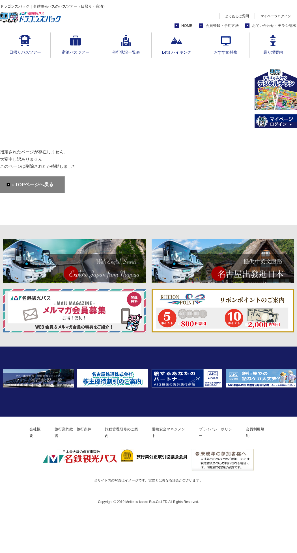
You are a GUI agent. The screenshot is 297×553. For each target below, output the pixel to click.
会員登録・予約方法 (222, 25)
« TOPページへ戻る (33, 185)
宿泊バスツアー (75, 52)
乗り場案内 (273, 52)
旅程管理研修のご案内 (121, 471)
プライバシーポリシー (223, 471)
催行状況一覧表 (126, 52)
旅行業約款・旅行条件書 (68, 471)
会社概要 (27, 471)
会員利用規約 (267, 471)
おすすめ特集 (226, 52)
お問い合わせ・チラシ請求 (274, 25)
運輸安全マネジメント (172, 471)
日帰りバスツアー (25, 52)
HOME (186, 25)
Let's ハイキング (176, 52)
